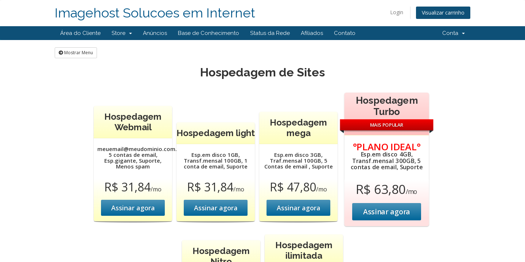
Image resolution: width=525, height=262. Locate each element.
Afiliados (312, 33)
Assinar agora (133, 207)
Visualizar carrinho (443, 12)
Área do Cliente (80, 33)
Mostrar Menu (76, 52)
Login (396, 12)
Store (122, 33)
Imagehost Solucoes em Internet (155, 13)
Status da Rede (270, 33)
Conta (453, 33)
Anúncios (155, 33)
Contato (344, 33)
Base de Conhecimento (208, 33)
